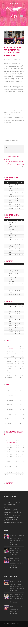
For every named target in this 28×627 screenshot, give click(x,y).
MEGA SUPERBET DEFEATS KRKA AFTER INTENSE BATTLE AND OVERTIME (17, 550)
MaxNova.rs (21, 625)
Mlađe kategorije (17, 59)
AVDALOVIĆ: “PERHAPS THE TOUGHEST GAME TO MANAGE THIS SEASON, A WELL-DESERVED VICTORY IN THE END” (17, 539)
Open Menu (21, 16)
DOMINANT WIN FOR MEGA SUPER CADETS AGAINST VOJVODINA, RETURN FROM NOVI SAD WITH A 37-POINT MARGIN (17, 585)
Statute (5, 524)
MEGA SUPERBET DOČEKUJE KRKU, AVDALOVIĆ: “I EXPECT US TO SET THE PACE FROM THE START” (16, 562)
